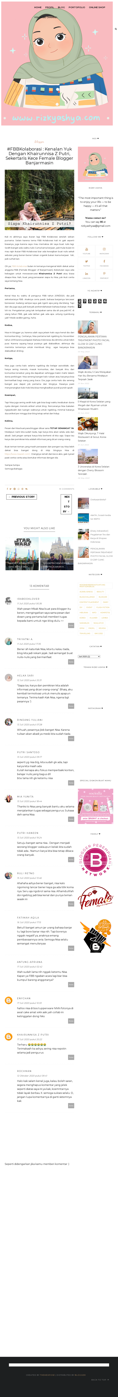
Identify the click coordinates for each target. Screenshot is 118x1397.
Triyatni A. (25, 639)
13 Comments (66, 489)
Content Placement (89, 602)
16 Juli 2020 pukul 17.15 (29, 922)
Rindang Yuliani (30, 720)
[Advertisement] (59, 1257)
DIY (81, 607)
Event (89, 607)
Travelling (85, 633)
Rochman (24, 1071)
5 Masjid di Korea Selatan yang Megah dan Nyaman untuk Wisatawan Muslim (94, 405)
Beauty (100, 592)
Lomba (105, 618)
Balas (71, 625)
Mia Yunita (25, 796)
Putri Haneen (28, 833)
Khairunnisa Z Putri (33, 1034)
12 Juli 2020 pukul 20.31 (29, 680)
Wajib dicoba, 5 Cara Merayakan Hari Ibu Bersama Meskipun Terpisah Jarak (94, 376)
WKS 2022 (98, 633)
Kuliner (93, 618)
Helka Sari (25, 675)
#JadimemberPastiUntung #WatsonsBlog (92, 586)
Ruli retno (25, 873)
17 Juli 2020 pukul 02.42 (29, 966)
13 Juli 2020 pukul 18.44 (29, 801)
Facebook (104, 263)
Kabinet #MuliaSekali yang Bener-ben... (21, 565)
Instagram (104, 251)
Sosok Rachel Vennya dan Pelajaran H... (56, 565)
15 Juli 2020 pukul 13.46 (29, 878)
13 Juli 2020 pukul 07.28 (29, 724)
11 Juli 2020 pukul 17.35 (29, 644)
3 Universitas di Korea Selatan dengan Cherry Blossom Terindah (93, 470)
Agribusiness (86, 592)
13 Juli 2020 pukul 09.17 (29, 757)
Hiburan (84, 613)
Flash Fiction (102, 607)
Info (94, 613)
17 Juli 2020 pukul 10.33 (29, 1003)
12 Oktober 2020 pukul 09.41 (32, 1075)
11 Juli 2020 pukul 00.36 (29, 603)
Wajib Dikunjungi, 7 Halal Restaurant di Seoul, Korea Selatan (92, 437)
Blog (61, 7)
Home (37, 7)
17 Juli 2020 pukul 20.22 (29, 1039)
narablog (84, 623)
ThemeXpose (47, 1375)
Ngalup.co (99, 623)
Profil (49, 7)
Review (102, 628)
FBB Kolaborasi (19, 266)
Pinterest (104, 275)
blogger (39, 141)
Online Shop (97, 7)
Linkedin (86, 275)
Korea (83, 618)
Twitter (86, 263)
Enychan (24, 998)
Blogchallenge (87, 597)
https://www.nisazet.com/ (17, 454)
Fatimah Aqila (28, 917)
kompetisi (105, 613)
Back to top (100, 1380)
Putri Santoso (28, 752)
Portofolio (77, 7)
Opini (82, 628)
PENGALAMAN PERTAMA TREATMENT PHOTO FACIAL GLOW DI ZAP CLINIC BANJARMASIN (94, 342)
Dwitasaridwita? (98, 499)
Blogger (80, 1375)
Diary (105, 602)
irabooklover (28, 599)
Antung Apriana (29, 962)
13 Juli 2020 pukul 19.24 (29, 837)
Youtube (86, 251)
